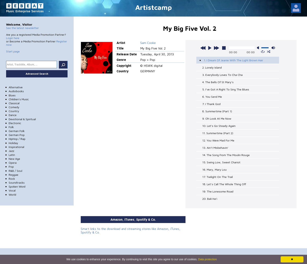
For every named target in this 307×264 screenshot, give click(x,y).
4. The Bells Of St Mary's (218, 82)
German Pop (17, 135)
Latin (12, 154)
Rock (12, 178)
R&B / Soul (15, 170)
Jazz (11, 150)
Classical (14, 103)
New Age (14, 158)
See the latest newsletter (22, 28)
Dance (13, 115)
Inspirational (16, 147)
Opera (13, 162)
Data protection (207, 259)
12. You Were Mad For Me (218, 140)
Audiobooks (16, 91)
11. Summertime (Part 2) (217, 133)
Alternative (16, 87)
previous (203, 48)
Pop (11, 166)
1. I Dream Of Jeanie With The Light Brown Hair (233, 60)
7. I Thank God (211, 104)
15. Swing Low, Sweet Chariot (221, 162)
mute (259, 47)
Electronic (15, 123)
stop (224, 48)
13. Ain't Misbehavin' (215, 147)
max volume (273, 47)
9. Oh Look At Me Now (216, 118)
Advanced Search (37, 73)
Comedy (14, 107)
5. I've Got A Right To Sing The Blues (225, 89)
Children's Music (19, 99)
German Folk (17, 131)
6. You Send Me (212, 96)
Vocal (12, 190)
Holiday (13, 143)
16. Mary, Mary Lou (214, 169)
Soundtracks (17, 182)
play (210, 48)
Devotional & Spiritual (22, 119)
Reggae (13, 174)
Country (14, 111)
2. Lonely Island (212, 67)
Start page (13, 51)
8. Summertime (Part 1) (217, 111)
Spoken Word (17, 186)
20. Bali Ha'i (209, 198)
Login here (12, 38)
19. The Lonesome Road (217, 191)
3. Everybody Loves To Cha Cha (222, 74)
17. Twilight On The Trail (217, 176)
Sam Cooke (148, 43)
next (216, 48)
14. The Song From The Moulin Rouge (226, 155)
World (12, 194)
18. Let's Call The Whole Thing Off (224, 184)
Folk (11, 127)
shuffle (268, 51)
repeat (262, 51)
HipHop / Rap (17, 138)
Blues (12, 95)
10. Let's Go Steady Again (219, 125)
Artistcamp (153, 7)
